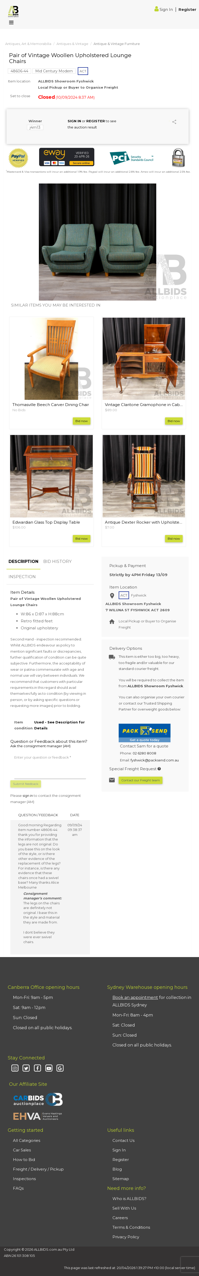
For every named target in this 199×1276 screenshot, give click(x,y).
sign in (28, 795)
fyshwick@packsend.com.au (155, 760)
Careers (120, 1217)
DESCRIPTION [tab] (23, 561)
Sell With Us (124, 1208)
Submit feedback (25, 784)
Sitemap (120, 1178)
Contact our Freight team (140, 780)
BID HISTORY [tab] (57, 561)
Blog (117, 1169)
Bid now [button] (81, 421)
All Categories (26, 1140)
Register (187, 9)
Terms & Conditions (131, 1227)
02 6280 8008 (144, 753)
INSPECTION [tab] (22, 576)
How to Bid (24, 1159)
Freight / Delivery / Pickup (38, 1169)
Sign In (164, 9)
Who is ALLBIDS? (129, 1198)
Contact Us (123, 1140)
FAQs (18, 1188)
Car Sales (22, 1150)
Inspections (24, 1178)
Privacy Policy (125, 1236)
